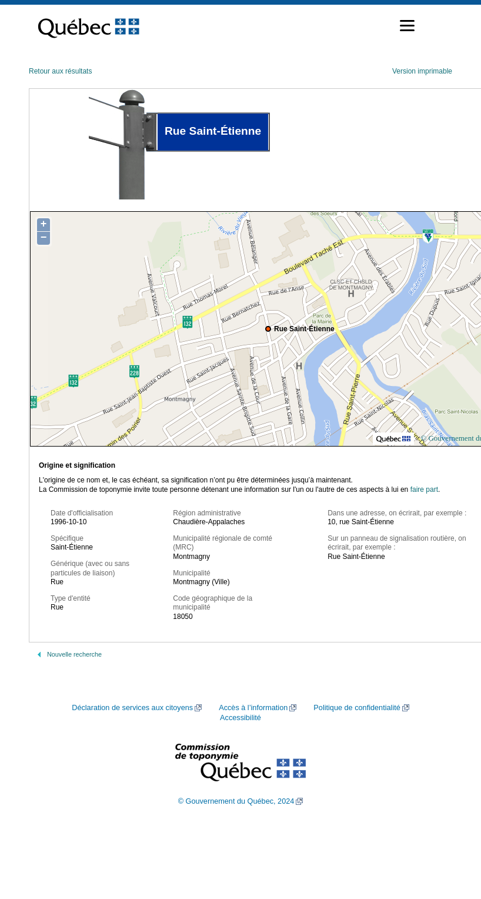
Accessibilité (240, 718)
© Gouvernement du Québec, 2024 (236, 801)
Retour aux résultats (60, 71)
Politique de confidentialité (356, 708)
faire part (424, 489)
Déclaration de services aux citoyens (132, 708)
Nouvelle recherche (74, 654)
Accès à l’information (253, 708)
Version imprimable (422, 71)
